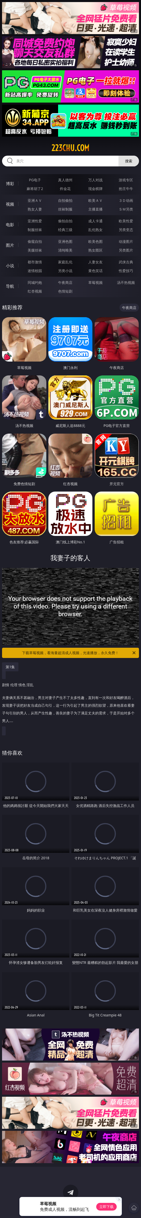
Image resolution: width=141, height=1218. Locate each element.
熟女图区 (95, 250)
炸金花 (65, 188)
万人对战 (95, 179)
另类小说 (65, 270)
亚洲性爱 (35, 220)
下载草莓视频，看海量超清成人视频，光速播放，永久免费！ (79, 653)
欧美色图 (95, 241)
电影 (10, 224)
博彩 (10, 183)
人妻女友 (95, 261)
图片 (10, 245)
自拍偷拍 (65, 200)
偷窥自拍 (35, 241)
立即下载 (106, 1206)
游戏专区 (126, 179)
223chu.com (70, 148)
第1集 (10, 666)
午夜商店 (65, 282)
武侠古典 (126, 261)
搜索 (128, 160)
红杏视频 (35, 291)
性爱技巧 (126, 270)
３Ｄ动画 (126, 200)
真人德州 (65, 179)
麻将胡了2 (35, 188)
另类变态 (126, 229)
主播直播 (95, 209)
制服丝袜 (35, 229)
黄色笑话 (95, 270)
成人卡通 (95, 220)
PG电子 (35, 179)
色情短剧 (65, 291)
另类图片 (126, 250)
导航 (10, 286)
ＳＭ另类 (126, 209)
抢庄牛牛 (126, 188)
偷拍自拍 (65, 220)
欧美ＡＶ (95, 200)
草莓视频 (95, 282)
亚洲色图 (65, 241)
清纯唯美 (65, 250)
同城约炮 (35, 282)
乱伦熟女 (95, 229)
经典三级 (65, 229)
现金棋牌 (95, 188)
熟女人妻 (35, 209)
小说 (10, 265)
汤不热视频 (126, 282)
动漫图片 (126, 241)
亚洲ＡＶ (35, 200)
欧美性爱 (126, 220)
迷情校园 (35, 270)
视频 (10, 204)
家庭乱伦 (65, 261)
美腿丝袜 (35, 250)
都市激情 (35, 261)
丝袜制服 (65, 209)
